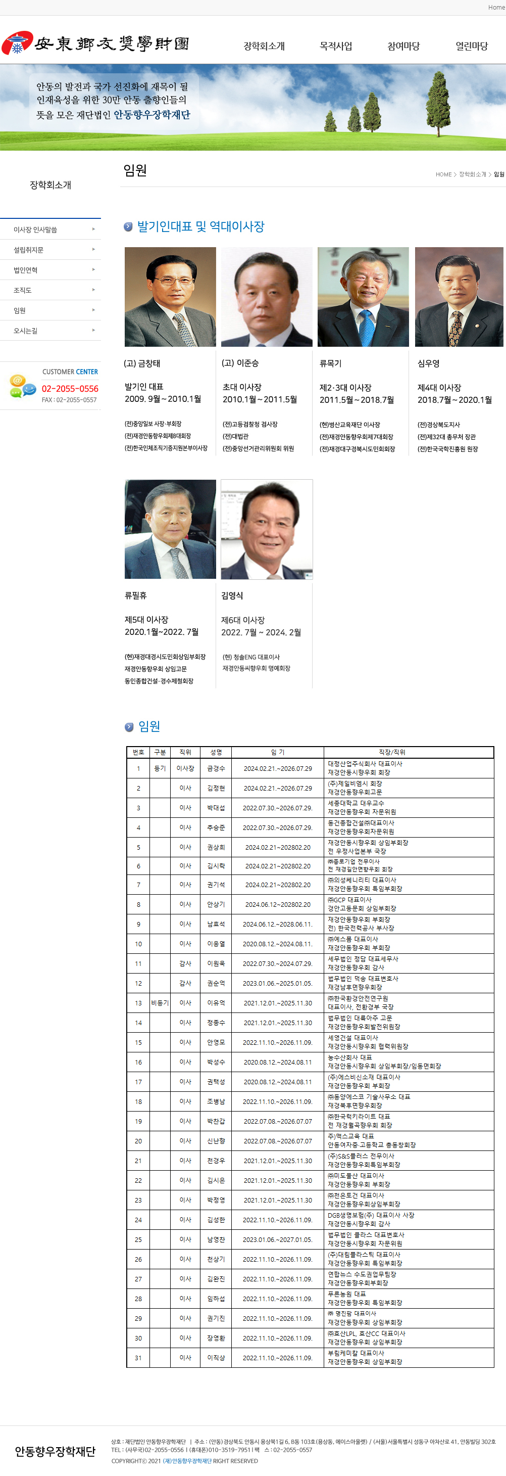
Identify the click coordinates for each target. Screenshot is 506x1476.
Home (496, 7)
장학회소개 (263, 45)
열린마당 (472, 45)
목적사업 (336, 45)
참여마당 (403, 45)
